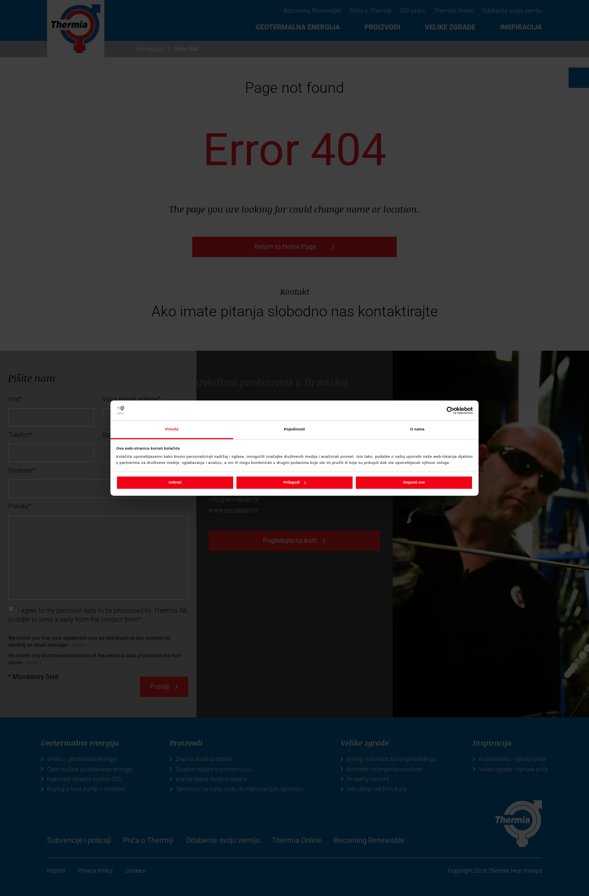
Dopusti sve (414, 482)
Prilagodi (294, 482)
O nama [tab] (417, 429)
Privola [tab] (171, 429)
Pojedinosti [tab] (294, 429)
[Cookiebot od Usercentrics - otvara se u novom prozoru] (437, 410)
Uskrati (175, 482)
